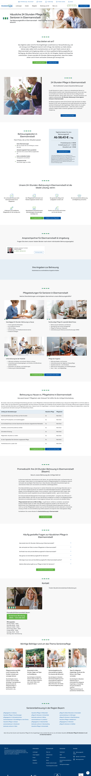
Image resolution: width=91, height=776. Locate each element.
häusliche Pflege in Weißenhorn (68, 719)
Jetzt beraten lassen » (63, 151)
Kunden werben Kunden (51, 763)
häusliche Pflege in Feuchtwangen (12, 715)
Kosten (27, 6)
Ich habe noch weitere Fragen (53, 449)
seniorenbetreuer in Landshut (39, 719)
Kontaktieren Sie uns (37, 374)
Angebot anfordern (37, 218)
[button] (88, 773)
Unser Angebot (36, 754)
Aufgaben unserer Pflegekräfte (52, 218)
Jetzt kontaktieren (45, 516)
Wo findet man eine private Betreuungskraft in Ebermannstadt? (37, 551)
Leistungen (19, 6)
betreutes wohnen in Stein (10, 726)
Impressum (62, 752)
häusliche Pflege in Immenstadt (39, 726)
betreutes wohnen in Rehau (38, 717)
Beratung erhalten (39, 252)
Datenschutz (63, 757)
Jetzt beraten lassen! (39, 62)
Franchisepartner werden (52, 765)
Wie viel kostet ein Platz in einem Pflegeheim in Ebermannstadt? (37, 547)
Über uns (54, 6)
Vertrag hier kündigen (64, 764)
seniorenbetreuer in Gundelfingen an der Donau (16, 719)
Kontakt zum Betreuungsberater (45, 569)
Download (35, 763)
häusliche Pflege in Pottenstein (39, 713)
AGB (61, 754)
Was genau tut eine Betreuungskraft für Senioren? (34, 556)
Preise (34, 757)
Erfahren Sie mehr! (53, 62)
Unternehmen (49, 754)
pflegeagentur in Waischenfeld (39, 721)
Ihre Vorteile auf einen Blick (68, 115)
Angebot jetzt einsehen (37, 449)
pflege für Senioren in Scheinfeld (40, 715)
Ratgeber (34, 6)
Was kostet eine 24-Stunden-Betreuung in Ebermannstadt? (36, 543)
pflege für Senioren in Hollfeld (67, 724)
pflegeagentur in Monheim (66, 721)
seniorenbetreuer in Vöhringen (68, 715)
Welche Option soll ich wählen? (52, 374)
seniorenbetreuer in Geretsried (11, 724)
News (47, 760)
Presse (47, 757)
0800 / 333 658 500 (72, 5)
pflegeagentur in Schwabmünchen (12, 717)
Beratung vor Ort (44, 6)
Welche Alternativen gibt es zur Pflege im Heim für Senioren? (37, 564)
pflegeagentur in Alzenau (10, 713)
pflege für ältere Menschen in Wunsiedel (70, 713)
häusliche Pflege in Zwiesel (10, 721)
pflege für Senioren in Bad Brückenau (69, 717)
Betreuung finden (84, 5)
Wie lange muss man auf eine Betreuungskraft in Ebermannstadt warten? (40, 560)
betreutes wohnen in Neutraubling (40, 724)
